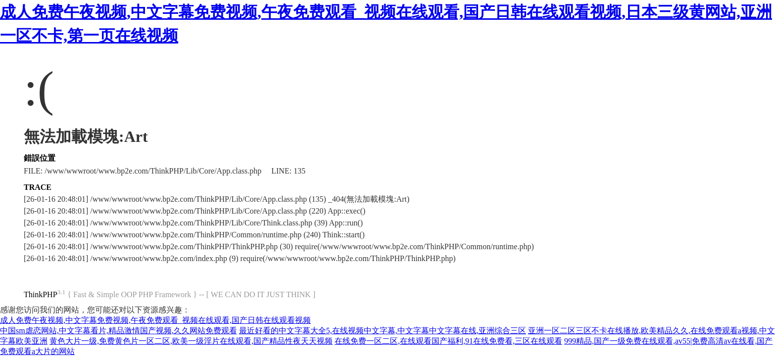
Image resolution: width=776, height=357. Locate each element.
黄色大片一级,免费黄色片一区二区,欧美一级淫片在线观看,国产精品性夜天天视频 (191, 341)
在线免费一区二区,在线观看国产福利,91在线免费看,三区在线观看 (448, 341)
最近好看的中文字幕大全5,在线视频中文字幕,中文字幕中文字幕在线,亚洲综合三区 (382, 330)
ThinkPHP (40, 294)
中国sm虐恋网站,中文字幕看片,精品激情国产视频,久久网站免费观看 (118, 330)
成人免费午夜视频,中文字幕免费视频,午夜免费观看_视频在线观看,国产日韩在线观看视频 (155, 320)
